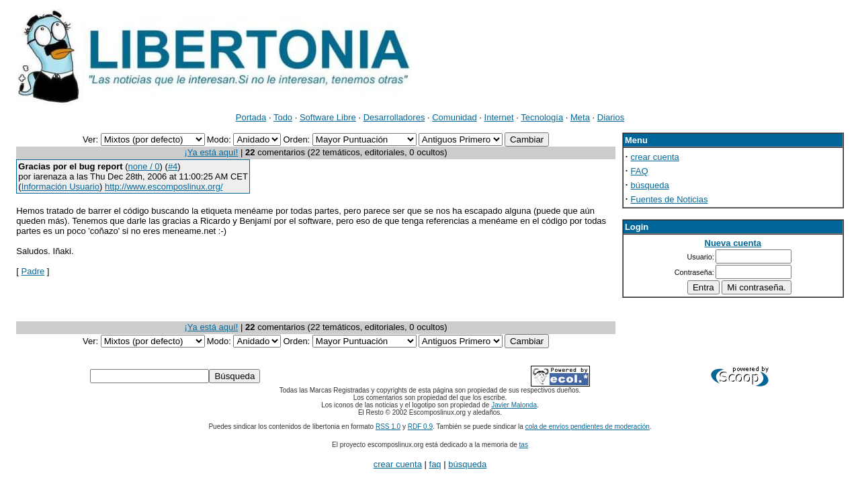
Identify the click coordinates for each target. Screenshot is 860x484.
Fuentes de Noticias (669, 199)
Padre (33, 271)
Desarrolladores (394, 117)
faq (435, 464)
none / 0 (144, 166)
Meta (580, 117)
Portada (251, 117)
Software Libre (328, 117)
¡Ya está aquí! (212, 152)
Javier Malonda (514, 405)
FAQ (639, 171)
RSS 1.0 (388, 426)
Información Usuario (60, 187)
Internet (499, 117)
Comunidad (454, 117)
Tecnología (542, 117)
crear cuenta (655, 157)
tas (523, 444)
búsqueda (650, 185)
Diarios (610, 117)
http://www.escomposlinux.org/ (164, 187)
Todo (282, 117)
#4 (172, 166)
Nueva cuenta (733, 243)
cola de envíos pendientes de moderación (587, 426)
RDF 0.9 (420, 426)
